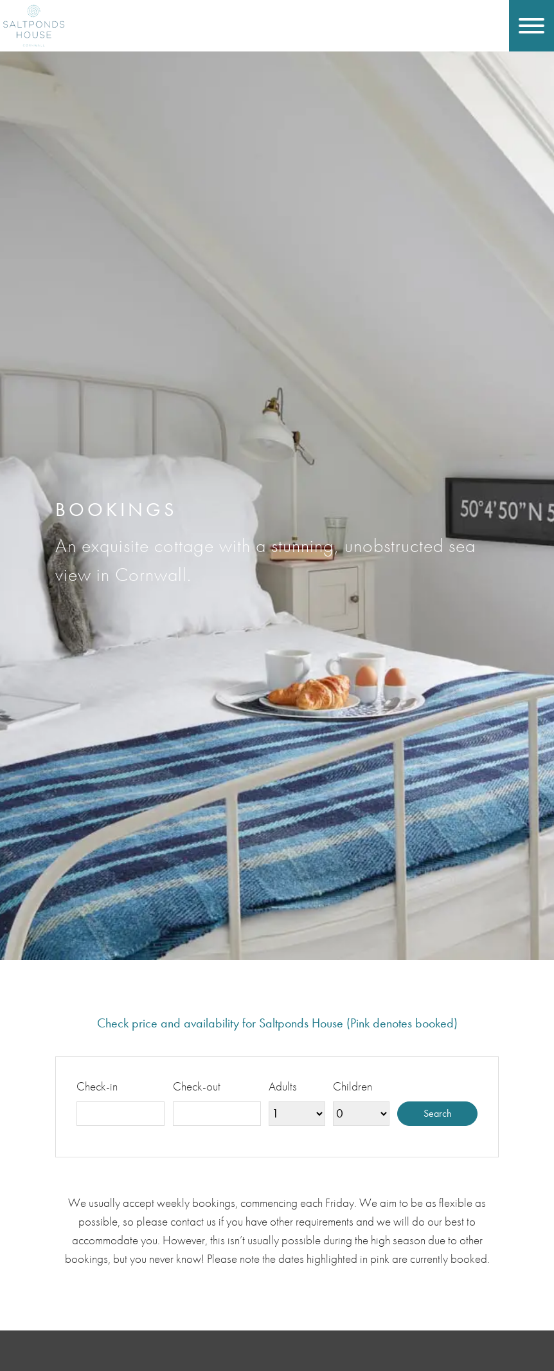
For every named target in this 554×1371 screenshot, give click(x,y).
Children (352, 1086)
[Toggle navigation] (531, 25)
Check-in (97, 1086)
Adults (283, 1086)
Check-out (196, 1086)
